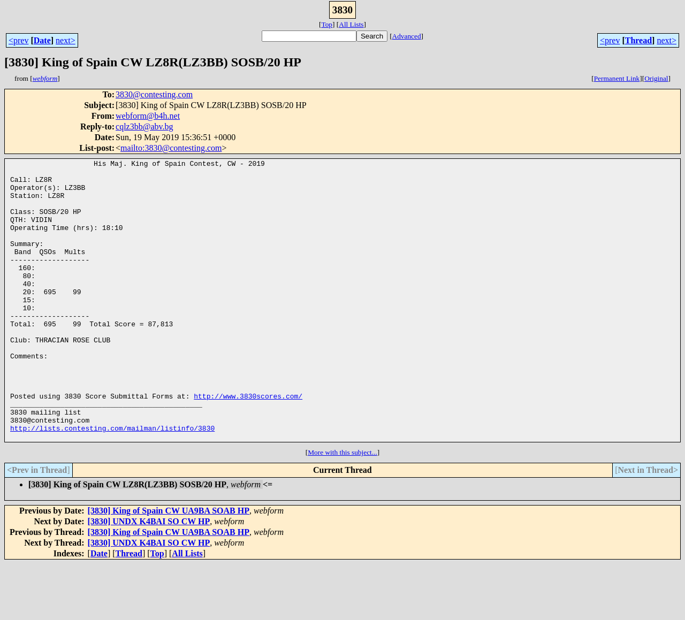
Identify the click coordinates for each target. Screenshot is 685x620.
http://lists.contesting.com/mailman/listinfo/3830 (112, 482)
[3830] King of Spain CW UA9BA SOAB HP (168, 566)
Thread (638, 40)
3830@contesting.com (154, 94)
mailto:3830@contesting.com (171, 147)
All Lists (351, 24)
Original (656, 78)
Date (42, 40)
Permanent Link (617, 78)
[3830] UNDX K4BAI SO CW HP (149, 577)
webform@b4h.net (148, 115)
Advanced (406, 36)
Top (326, 24)
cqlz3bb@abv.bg (144, 126)
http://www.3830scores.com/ (248, 444)
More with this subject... (342, 508)
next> (65, 40)
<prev (18, 40)
